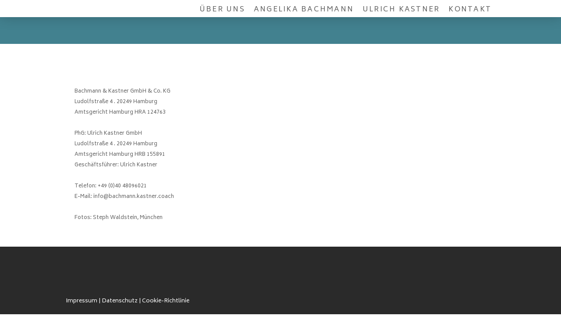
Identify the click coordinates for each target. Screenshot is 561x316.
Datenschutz (120, 301)
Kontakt (469, 10)
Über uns (222, 10)
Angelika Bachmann (304, 10)
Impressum (81, 301)
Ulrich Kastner (401, 10)
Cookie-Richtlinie (165, 301)
